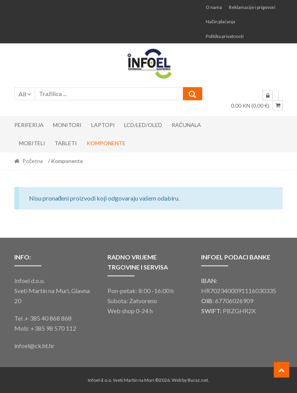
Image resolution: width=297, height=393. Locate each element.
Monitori (67, 125)
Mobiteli (32, 143)
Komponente (106, 143)
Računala (186, 125)
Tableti (66, 143)
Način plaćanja (220, 21)
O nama (214, 7)
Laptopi (103, 125)
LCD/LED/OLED (143, 125)
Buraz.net (198, 380)
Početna (32, 161)
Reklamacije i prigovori (252, 7)
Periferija (29, 125)
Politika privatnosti (225, 36)
